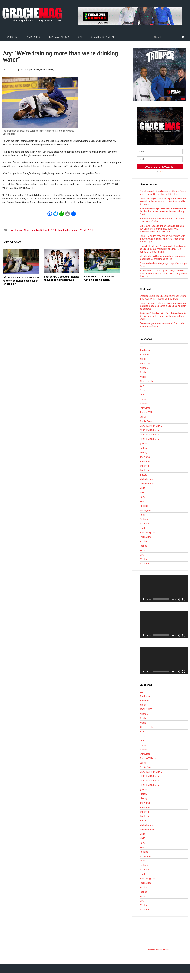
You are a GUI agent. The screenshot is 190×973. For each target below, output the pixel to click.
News (143, 497)
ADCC (143, 359)
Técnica (143, 545)
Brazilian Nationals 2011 (43, 230)
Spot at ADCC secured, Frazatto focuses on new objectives (61, 278)
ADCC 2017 (146, 363)
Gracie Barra (146, 421)
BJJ (142, 385)
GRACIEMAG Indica (149, 430)
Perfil (142, 514)
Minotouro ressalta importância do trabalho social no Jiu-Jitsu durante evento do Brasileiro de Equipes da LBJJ (162, 228)
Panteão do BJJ (59, 37)
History (143, 448)
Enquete (144, 403)
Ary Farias (16, 230)
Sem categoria (147, 532)
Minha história (147, 479)
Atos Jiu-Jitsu (147, 381)
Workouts (144, 563)
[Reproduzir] (143, 599)
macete (143, 474)
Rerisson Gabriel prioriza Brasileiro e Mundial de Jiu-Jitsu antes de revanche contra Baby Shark (163, 211)
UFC (142, 554)
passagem (145, 510)
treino (142, 550)
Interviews (145, 457)
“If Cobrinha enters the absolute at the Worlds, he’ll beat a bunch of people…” (21, 280)
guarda (143, 443)
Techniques (145, 537)
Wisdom (144, 559)
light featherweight (67, 230)
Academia (145, 350)
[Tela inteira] (183, 599)
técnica (143, 541)
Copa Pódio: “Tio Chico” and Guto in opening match (99, 278)
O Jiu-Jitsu (33, 37)
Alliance (144, 368)
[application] (164, 588)
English (143, 399)
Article (143, 372)
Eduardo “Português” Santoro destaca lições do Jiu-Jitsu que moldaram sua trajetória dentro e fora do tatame (163, 249)
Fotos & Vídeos (148, 412)
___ (142, 345)
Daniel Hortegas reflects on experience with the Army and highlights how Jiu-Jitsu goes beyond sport (162, 239)
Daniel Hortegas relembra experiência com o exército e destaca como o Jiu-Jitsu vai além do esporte (163, 201)
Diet (142, 394)
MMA (142, 488)
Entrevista (145, 408)
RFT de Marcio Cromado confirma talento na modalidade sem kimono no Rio (162, 257)
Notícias (12, 37)
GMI (80, 37)
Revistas (144, 523)
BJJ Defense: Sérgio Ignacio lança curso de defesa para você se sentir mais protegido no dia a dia (163, 273)
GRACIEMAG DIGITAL (103, 37)
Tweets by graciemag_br (160, 949)
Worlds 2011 (86, 230)
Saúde (143, 528)
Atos (26, 230)
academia (144, 354)
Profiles (144, 519)
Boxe (142, 390)
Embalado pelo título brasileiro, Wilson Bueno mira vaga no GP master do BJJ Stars (163, 192)
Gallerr (143, 416)
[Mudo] (179, 599)
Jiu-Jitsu (144, 465)
